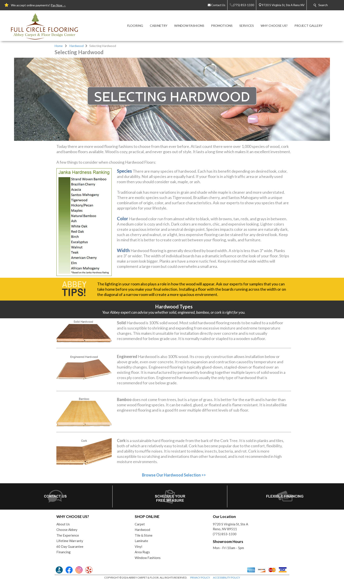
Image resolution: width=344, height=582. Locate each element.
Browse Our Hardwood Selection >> (174, 475)
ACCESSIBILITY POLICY (226, 577)
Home (59, 46)
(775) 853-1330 (224, 534)
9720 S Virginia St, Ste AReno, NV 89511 (230, 526)
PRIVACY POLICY (200, 577)
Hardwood (77, 46)
